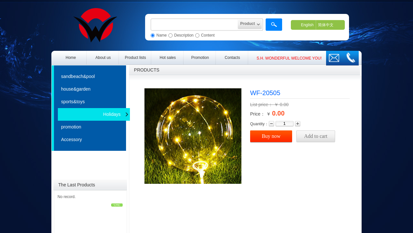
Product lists (135, 57)
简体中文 (326, 25)
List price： (262, 104)
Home (71, 57)
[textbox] (194, 24)
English (307, 25)
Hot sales (168, 57)
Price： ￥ (260, 113)
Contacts (232, 57)
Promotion (200, 57)
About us (103, 57)
